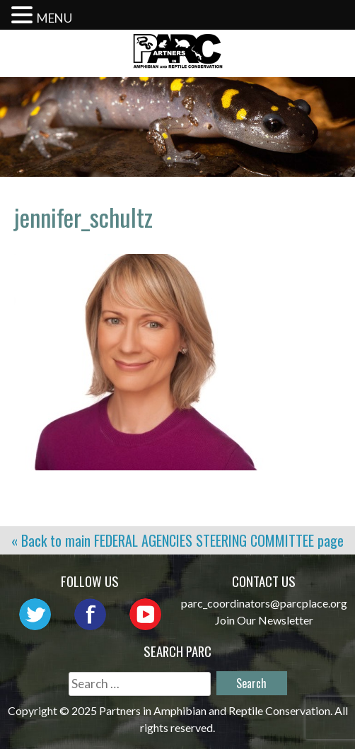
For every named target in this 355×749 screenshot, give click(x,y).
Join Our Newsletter (264, 620)
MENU (54, 18)
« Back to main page (177, 540)
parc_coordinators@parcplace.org (264, 603)
